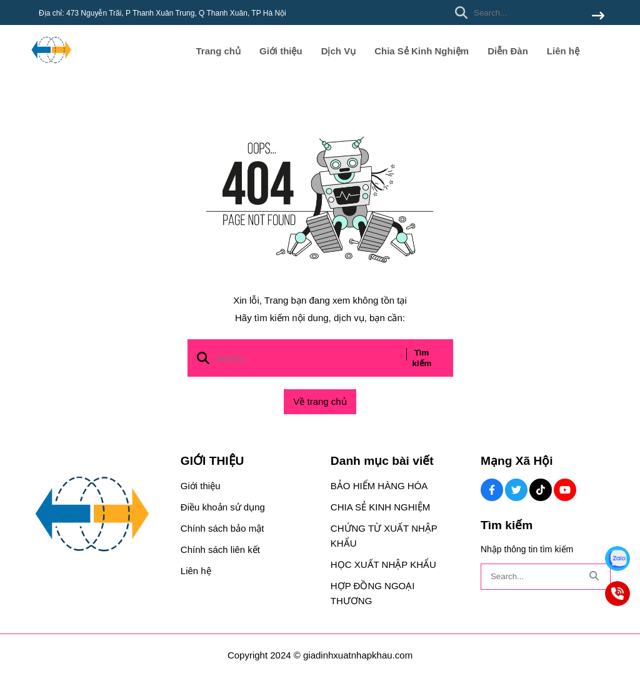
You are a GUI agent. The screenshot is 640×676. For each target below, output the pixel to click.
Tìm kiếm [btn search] (422, 358)
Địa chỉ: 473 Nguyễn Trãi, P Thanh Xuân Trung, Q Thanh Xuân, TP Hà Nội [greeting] (162, 13)
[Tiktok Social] (540, 490)
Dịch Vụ (338, 51)
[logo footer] (97, 515)
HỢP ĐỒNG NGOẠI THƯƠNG (373, 593)
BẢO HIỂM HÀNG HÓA (379, 485)
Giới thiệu (280, 51)
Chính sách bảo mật (222, 528)
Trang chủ (218, 51)
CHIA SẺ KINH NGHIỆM (380, 507)
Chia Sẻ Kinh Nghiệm (421, 51)
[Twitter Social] (516, 490)
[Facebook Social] (492, 490)
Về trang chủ (319, 401)
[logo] (51, 68)
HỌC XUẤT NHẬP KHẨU (383, 564)
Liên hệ (563, 51)
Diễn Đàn (508, 51)
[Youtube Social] (565, 490)
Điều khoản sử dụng (223, 507)
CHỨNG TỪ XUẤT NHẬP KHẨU (384, 536)
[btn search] (598, 16)
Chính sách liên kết (220, 549)
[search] (527, 12)
